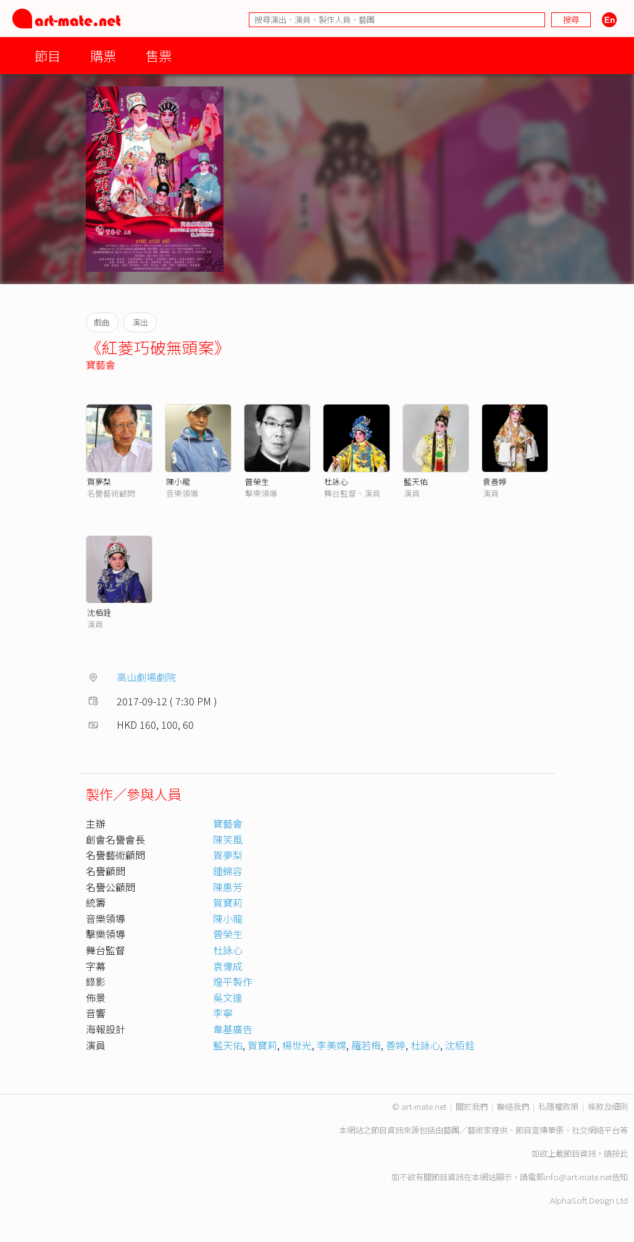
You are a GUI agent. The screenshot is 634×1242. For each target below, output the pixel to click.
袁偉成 (228, 966)
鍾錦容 (228, 870)
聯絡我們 (513, 1106)
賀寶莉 (228, 902)
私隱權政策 (558, 1106)
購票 (103, 55)
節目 (47, 55)
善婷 (396, 1045)
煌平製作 (232, 981)
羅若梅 (366, 1045)
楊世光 (297, 1045)
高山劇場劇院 (146, 676)
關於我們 (472, 1106)
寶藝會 (100, 364)
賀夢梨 (99, 481)
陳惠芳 (228, 886)
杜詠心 (336, 481)
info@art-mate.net (578, 1177)
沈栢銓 (99, 612)
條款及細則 (608, 1106)
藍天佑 (416, 481)
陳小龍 (178, 481)
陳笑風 (228, 839)
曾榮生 (257, 481)
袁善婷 (495, 481)
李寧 (223, 1012)
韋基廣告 (232, 1029)
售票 (159, 55)
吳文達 (228, 997)
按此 (620, 1153)
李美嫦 (331, 1045)
